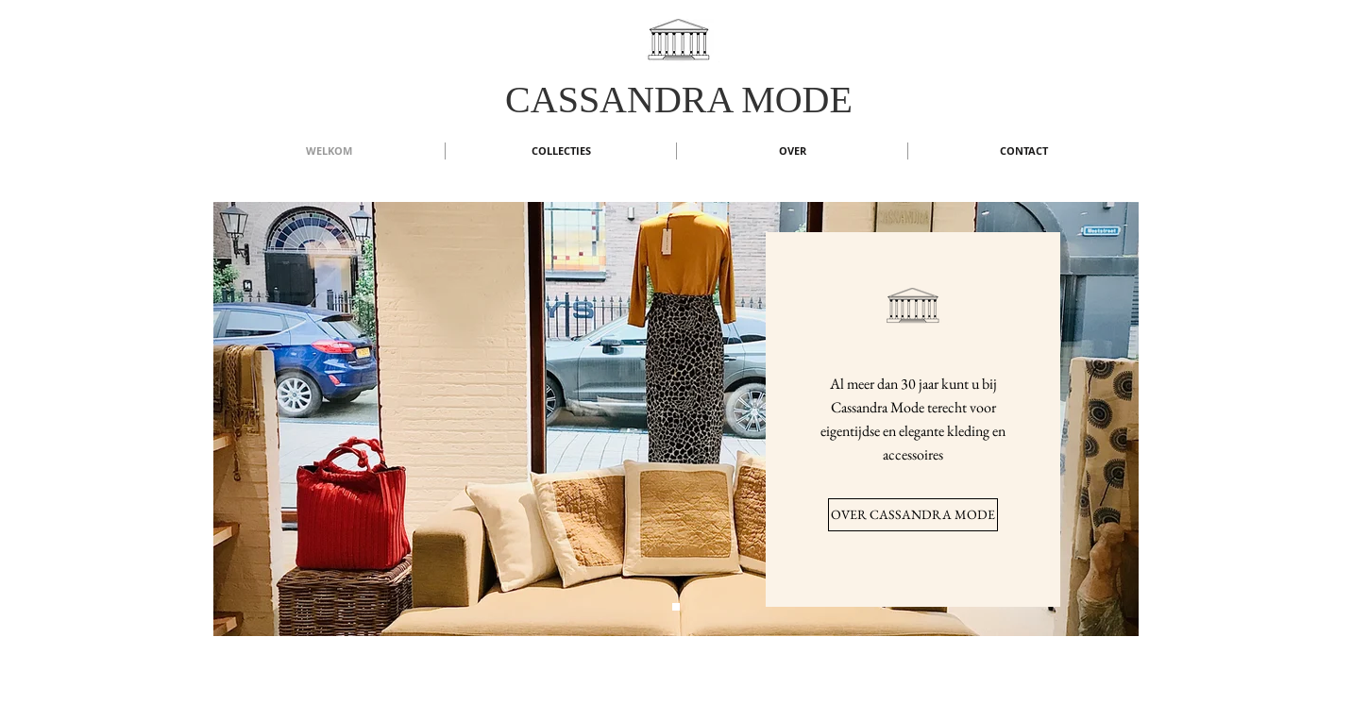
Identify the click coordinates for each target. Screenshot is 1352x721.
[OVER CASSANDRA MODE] (913, 514)
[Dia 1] (676, 607)
